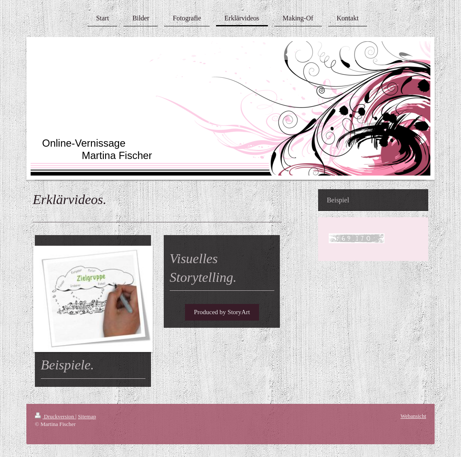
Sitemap (87, 416)
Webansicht (413, 416)
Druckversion (55, 416)
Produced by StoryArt (222, 312)
